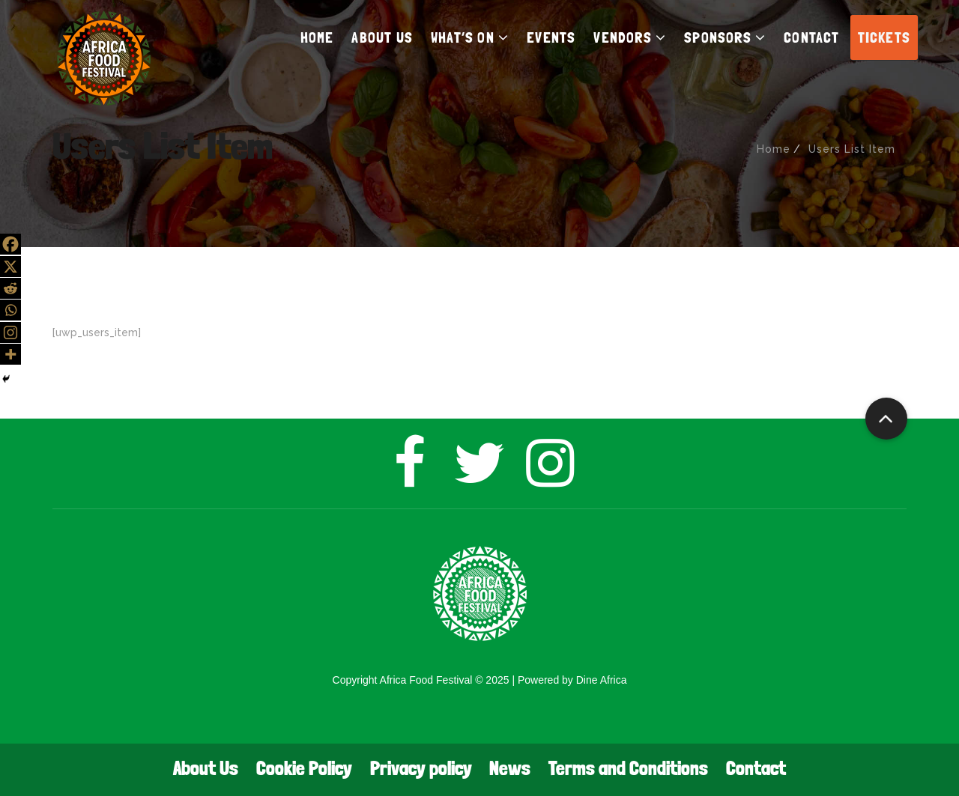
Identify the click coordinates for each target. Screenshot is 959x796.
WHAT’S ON (470, 37)
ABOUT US (382, 37)
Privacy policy (421, 768)
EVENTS (551, 37)
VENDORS (629, 37)
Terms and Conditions (628, 768)
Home (773, 149)
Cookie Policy (304, 768)
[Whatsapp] (10, 310)
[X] (10, 266)
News (509, 768)
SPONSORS (725, 37)
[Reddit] (10, 288)
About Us (205, 768)
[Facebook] (10, 244)
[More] (10, 354)
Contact (756, 768)
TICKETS (884, 37)
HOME (317, 37)
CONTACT (811, 37)
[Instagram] (10, 332)
